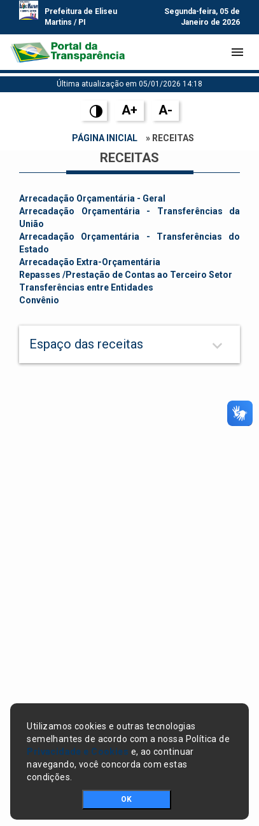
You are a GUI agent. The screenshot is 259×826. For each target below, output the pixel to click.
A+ (129, 110)
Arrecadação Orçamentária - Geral (92, 198)
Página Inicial (104, 138)
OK (126, 799)
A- (165, 110)
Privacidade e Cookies (78, 752)
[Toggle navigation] (237, 52)
